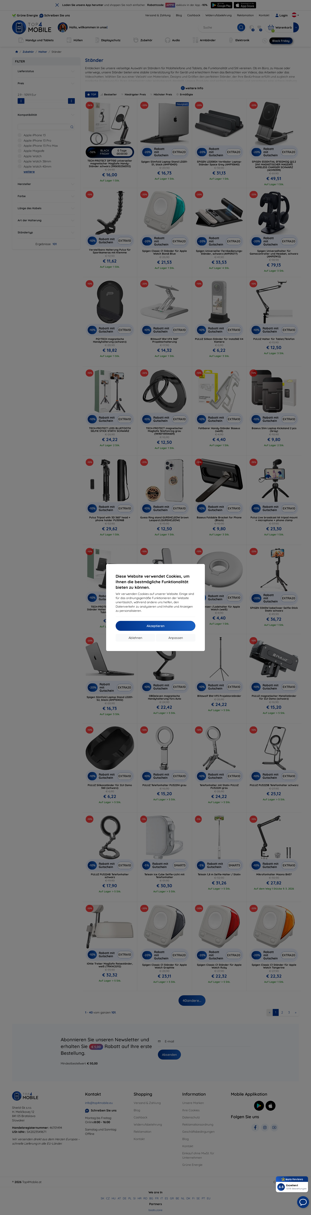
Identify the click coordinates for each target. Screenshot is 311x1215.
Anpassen (175, 638)
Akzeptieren (155, 626)
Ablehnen (135, 638)
